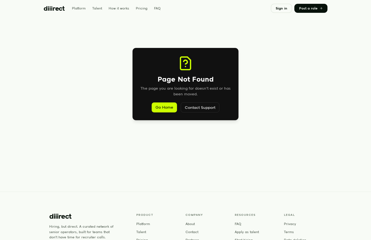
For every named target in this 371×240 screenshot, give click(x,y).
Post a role (311, 8)
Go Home (164, 107)
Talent (97, 8)
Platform (79, 8)
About (190, 224)
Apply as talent (247, 232)
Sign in (281, 8)
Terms (289, 232)
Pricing (141, 8)
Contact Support (200, 107)
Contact (192, 232)
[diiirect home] (54, 8)
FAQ (157, 8)
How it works (119, 8)
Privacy (290, 224)
